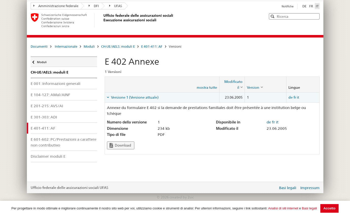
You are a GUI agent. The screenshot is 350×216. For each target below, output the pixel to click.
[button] (315, 16)
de (290, 97)
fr (294, 97)
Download (120, 145)
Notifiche (287, 6)
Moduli (89, 46)
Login (273, 187)
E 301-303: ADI (44, 117)
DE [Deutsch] (304, 6)
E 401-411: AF (151, 46)
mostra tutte (207, 87)
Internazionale (66, 46)
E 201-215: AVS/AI (47, 105)
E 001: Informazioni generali (55, 83)
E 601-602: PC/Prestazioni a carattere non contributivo (63, 142)
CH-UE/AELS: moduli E (118, 46)
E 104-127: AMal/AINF (50, 94)
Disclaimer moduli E (48, 156)
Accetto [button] (329, 208)
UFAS (115, 6)
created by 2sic (182, 197)
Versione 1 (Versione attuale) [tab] (134, 97)
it (298, 97)
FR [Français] (311, 6)
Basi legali (309, 208)
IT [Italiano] (317, 6)
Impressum (310, 187)
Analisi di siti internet (283, 208)
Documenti (39, 46)
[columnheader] (232, 85)
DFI (94, 6)
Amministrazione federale (56, 6)
